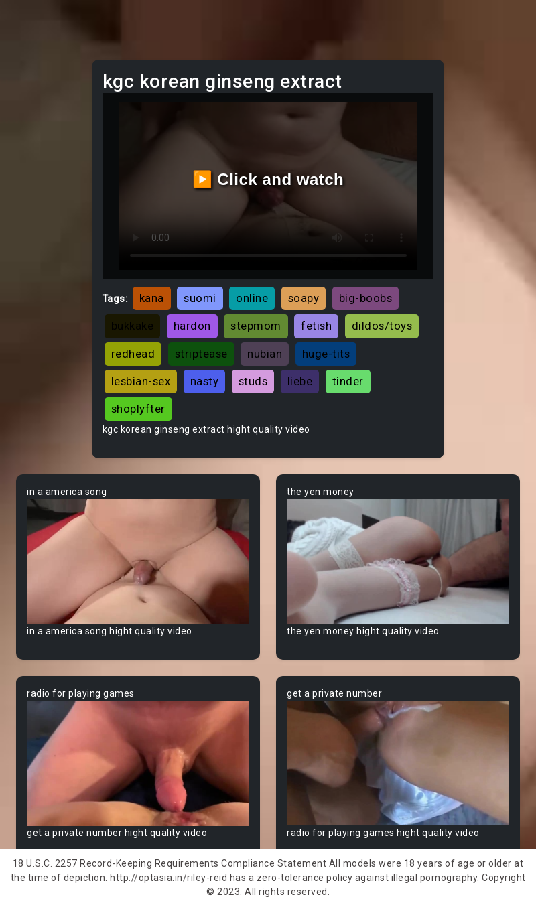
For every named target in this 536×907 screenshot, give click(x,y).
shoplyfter (138, 408)
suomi (200, 298)
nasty (204, 381)
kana (151, 298)
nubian (264, 353)
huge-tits (326, 353)
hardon (192, 325)
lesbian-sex (141, 381)
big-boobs (366, 298)
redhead (133, 353)
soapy (304, 298)
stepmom (255, 325)
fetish (316, 325)
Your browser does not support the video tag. (138, 561)
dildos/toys (382, 325)
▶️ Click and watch (268, 179)
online (252, 298)
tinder (348, 381)
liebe (300, 381)
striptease (201, 353)
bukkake (132, 325)
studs (253, 381)
